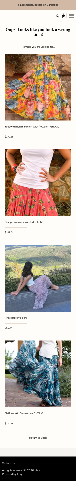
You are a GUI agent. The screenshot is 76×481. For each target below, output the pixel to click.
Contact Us (8, 463)
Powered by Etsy (12, 474)
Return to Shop (38, 438)
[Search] (57, 16)
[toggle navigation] (71, 15)
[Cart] (63, 16)
